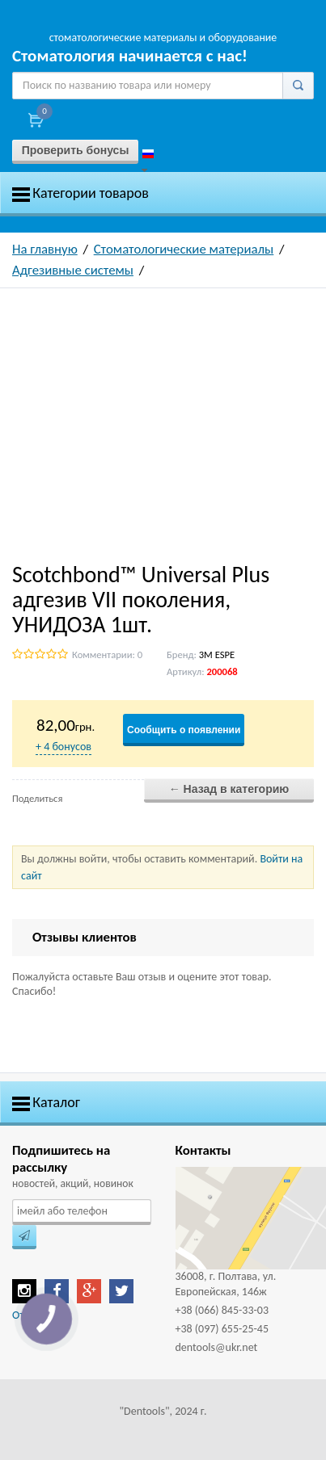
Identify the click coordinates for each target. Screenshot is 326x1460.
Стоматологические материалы (184, 249)
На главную (45, 249)
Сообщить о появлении (183, 730)
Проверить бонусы (75, 150)
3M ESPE (217, 654)
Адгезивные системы (72, 270)
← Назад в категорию (229, 788)
